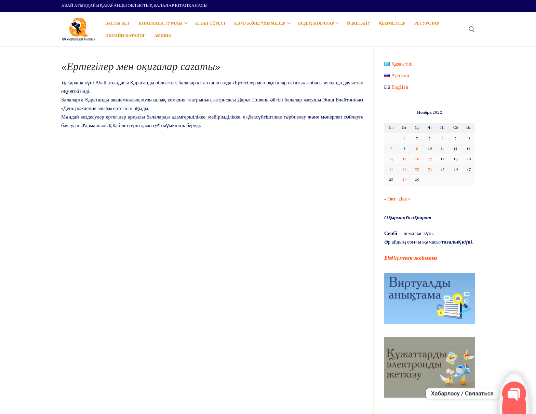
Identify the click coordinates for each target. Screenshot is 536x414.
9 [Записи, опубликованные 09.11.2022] (417, 148)
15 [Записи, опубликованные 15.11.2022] (404, 159)
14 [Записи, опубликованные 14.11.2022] (391, 159)
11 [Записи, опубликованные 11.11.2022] (442, 148)
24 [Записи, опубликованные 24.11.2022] (430, 169)
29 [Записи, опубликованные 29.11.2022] (404, 179)
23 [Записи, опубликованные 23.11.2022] (417, 169)
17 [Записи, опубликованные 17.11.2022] (430, 159)
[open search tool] (472, 29)
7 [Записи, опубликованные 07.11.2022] (391, 148)
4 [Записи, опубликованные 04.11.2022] (442, 138)
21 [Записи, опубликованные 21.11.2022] (391, 169)
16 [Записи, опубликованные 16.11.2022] (417, 159)
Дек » (404, 199)
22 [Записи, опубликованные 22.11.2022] (404, 169)
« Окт (390, 199)
